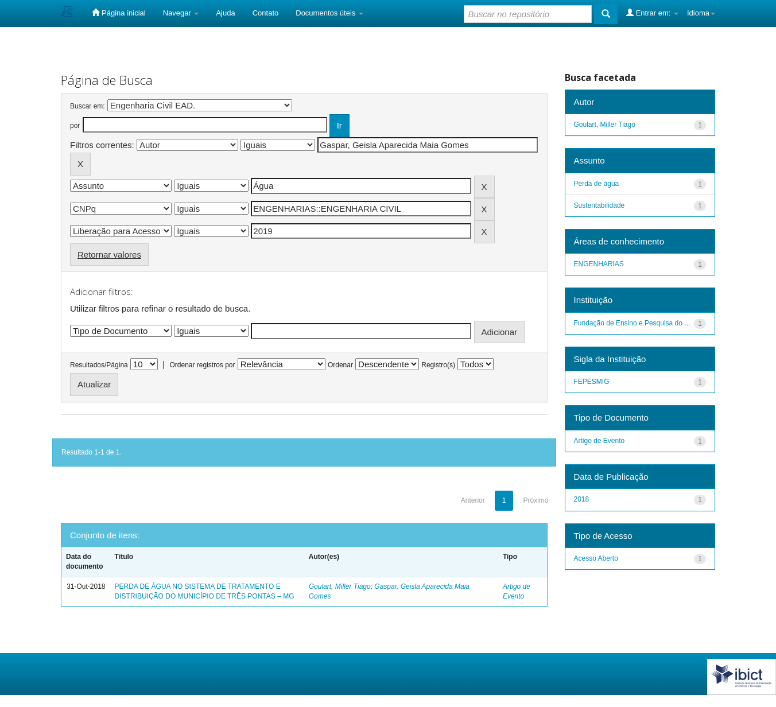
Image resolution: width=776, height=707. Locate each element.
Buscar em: (87, 106)
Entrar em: (652, 12)
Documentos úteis (329, 13)
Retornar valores (109, 254)
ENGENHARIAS (599, 264)
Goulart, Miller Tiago (340, 586)
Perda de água (596, 184)
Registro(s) (438, 365)
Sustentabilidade (599, 205)
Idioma (701, 13)
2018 (581, 499)
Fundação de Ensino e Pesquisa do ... (632, 323)
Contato (266, 13)
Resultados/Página (99, 365)
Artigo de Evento (599, 441)
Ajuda (225, 13)
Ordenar (340, 365)
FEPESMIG (592, 382)
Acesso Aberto (596, 558)
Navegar (181, 13)
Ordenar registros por (202, 365)
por (75, 126)
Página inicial (118, 12)
